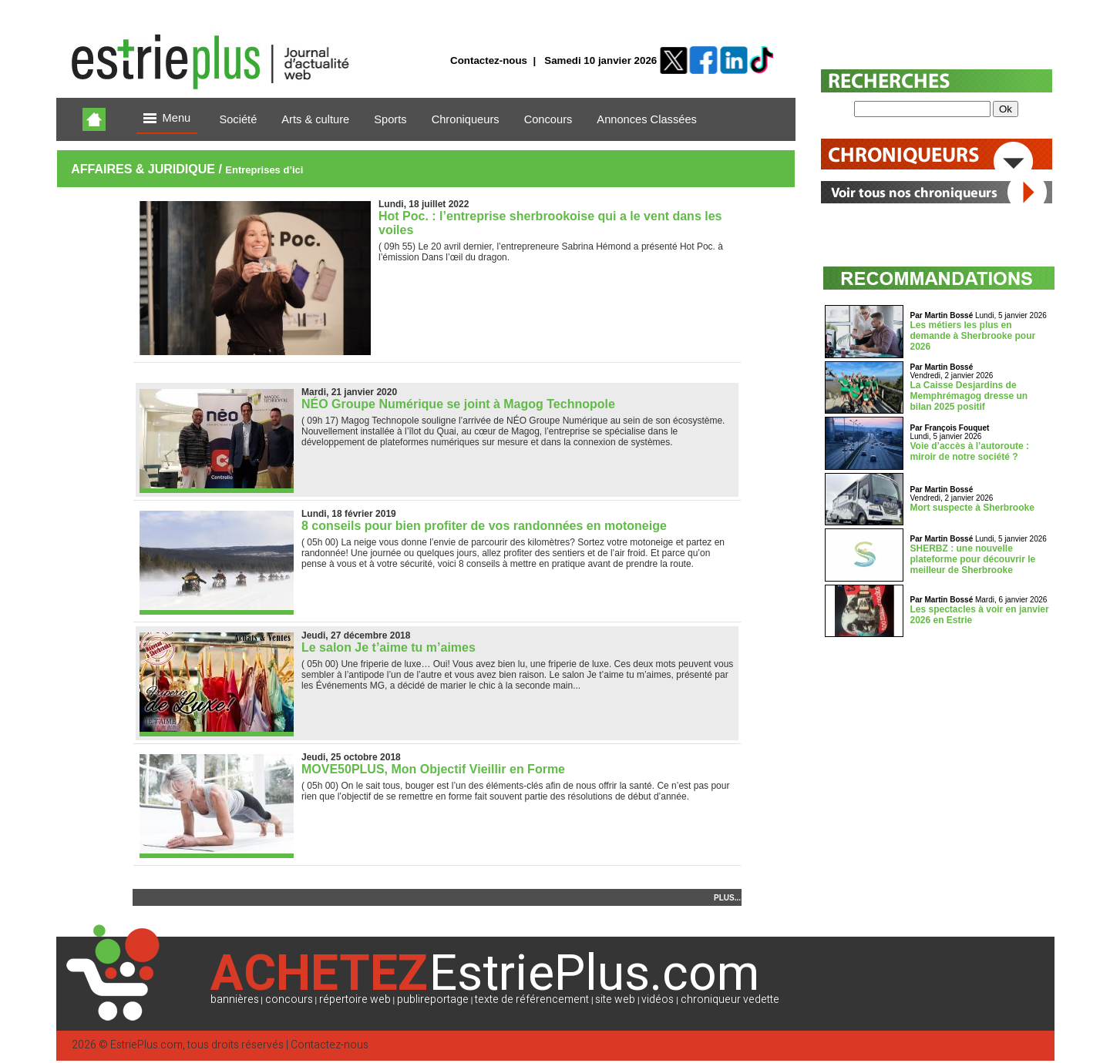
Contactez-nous (488, 60)
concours (289, 999)
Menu (167, 119)
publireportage (433, 999)
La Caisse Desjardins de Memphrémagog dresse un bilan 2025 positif (969, 396)
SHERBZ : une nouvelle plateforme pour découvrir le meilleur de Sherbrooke (973, 559)
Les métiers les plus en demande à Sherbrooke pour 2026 (973, 336)
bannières (234, 999)
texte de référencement (532, 999)
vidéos (657, 999)
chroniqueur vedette (730, 999)
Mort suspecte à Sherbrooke (972, 507)
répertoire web (355, 999)
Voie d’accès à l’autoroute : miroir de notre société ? (970, 451)
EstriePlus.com (146, 1045)
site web (615, 999)
